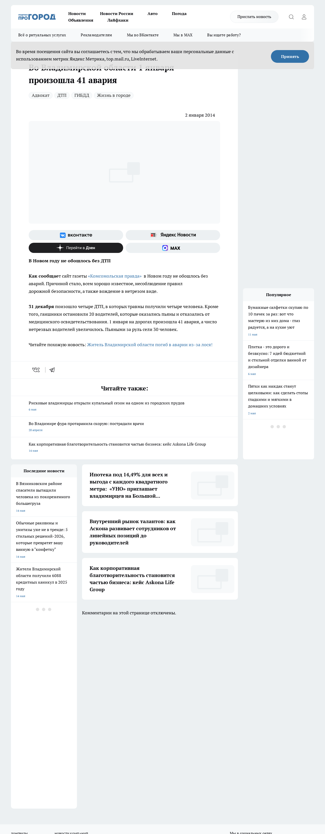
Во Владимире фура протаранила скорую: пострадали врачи (124, 427)
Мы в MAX (182, 35)
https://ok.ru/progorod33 (94, 789)
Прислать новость (254, 16)
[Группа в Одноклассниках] (245, 655)
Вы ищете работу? (224, 35)
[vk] (36, 369)
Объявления (80, 20)
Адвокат (41, 95)
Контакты (146, 682)
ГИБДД (81, 95)
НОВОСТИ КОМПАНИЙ (71, 647)
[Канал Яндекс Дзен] (76, 248)
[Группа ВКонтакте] (76, 235)
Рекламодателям (96, 35)
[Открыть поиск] (291, 17)
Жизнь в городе (114, 95)
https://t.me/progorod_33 (132, 789)
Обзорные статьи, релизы (93, 682)
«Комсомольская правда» (115, 276)
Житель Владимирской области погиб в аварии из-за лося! (150, 344)
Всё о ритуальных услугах (42, 35)
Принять (290, 56)
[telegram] (54, 369)
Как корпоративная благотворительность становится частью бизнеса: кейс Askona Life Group (124, 448)
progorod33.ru (162, 777)
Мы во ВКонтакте (143, 35)
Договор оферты (23, 688)
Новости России (116, 13)
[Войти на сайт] (304, 17)
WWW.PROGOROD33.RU (54, 711)
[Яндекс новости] (173, 235)
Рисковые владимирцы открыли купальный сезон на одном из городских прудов (124, 406)
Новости (77, 13)
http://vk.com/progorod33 (56, 789)
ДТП (62, 95)
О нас (15, 675)
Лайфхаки (117, 20)
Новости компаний (88, 688)
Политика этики (86, 675)
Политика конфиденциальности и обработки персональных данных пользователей (163, 693)
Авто (153, 13)
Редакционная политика (156, 675)
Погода (179, 13)
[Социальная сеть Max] (173, 248)
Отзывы (16, 682)
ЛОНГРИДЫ (19, 647)
